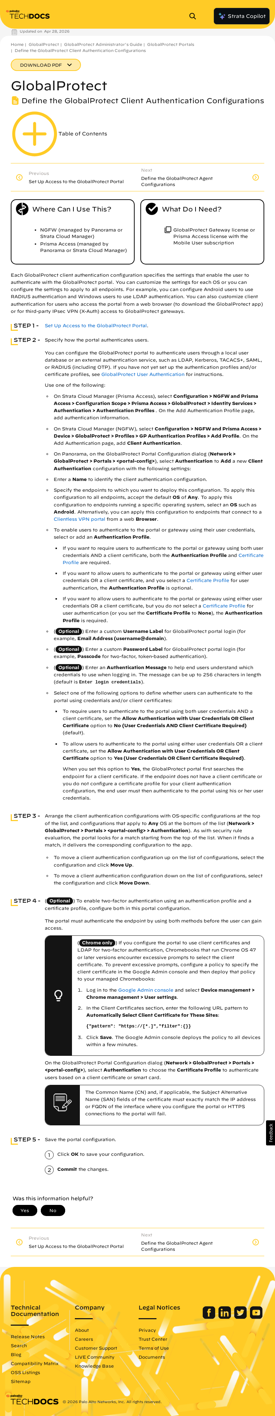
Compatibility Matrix (34, 1363)
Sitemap (20, 1381)
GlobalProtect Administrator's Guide (103, 44)
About (82, 1329)
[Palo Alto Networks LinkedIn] (225, 1317)
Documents (152, 1356)
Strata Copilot (242, 16)
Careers (84, 1338)
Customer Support (96, 1347)
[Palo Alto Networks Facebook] (210, 1317)
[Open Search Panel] (194, 16)
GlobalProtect (44, 44)
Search (19, 1345)
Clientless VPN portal (79, 519)
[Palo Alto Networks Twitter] (241, 1317)
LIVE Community (95, 1356)
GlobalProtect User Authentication (142, 374)
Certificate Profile (208, 580)
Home (17, 44)
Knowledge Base (94, 1365)
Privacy (147, 1329)
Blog (16, 1354)
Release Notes (28, 1336)
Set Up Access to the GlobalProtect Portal (96, 325)
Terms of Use (154, 1347)
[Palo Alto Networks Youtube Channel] (256, 1317)
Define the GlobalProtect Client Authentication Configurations (80, 50)
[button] (270, 1132)
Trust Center (153, 1338)
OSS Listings (25, 1372)
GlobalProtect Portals (170, 44)
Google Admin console (145, 990)
